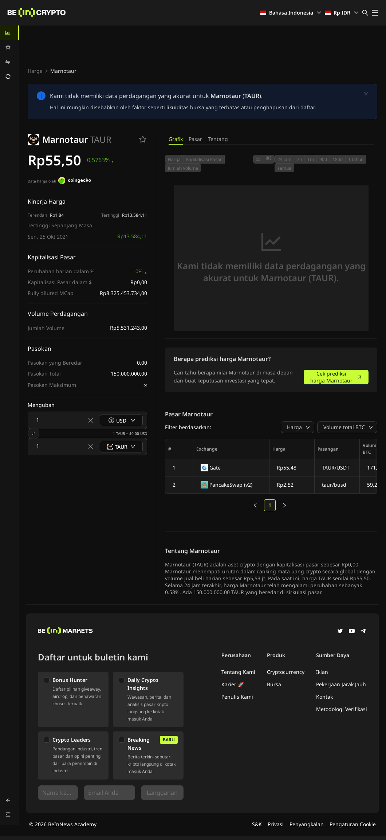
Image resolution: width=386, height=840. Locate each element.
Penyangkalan (307, 824)
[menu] (9, 54)
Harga (35, 70)
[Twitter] (340, 631)
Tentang (218, 139)
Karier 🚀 (232, 684)
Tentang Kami (238, 671)
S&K (257, 824)
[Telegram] (363, 631)
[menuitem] (9, 32)
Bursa (274, 684)
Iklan (322, 671)
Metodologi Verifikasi (341, 709)
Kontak (324, 696)
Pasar (195, 139)
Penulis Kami (237, 696)
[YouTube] (351, 631)
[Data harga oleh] (74, 181)
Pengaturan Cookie (353, 824)
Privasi (276, 824)
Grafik (176, 139)
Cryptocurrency (285, 671)
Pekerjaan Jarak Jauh (341, 684)
